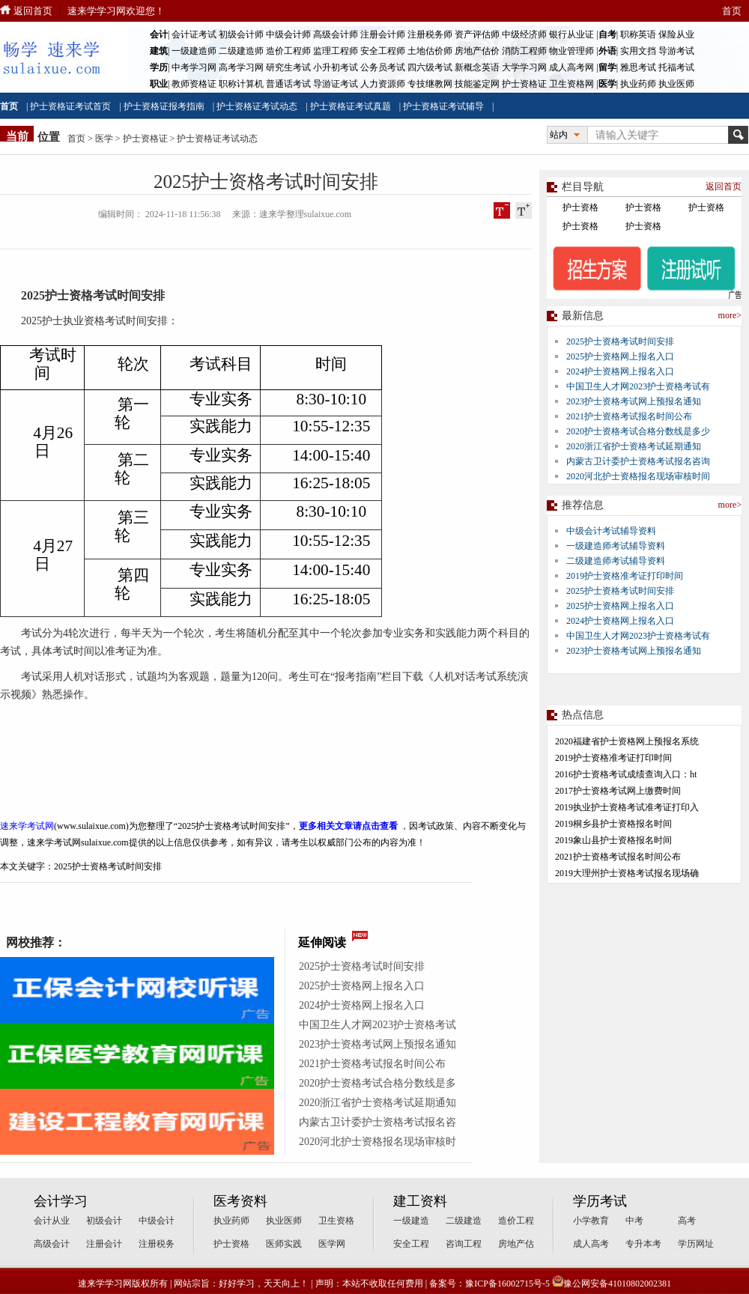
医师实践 (284, 1244)
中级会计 (157, 1220)
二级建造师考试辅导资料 (615, 561)
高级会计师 (335, 34)
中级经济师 (524, 34)
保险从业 (676, 34)
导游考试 (676, 51)
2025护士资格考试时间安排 (362, 966)
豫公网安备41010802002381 (611, 1283)
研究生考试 (288, 67)
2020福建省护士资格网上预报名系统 (627, 741)
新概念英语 (477, 67)
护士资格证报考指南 (164, 106)
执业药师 (638, 84)
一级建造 (411, 1220)
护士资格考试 (81, 295)
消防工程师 (524, 51)
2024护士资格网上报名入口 (362, 1005)
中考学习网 (194, 67)
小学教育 (591, 1220)
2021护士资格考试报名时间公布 (372, 1063)
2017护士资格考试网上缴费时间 (618, 791)
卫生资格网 (571, 84)
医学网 (331, 1244)
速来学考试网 (27, 826)
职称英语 (638, 34)
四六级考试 (429, 67)
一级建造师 (194, 51)
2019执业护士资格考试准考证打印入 (627, 807)
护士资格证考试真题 (350, 106)
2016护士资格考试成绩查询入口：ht (626, 774)
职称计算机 (241, 84)
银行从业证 (571, 34)
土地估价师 (429, 51)
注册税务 (157, 1244)
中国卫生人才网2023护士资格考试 (377, 1024)
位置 (48, 137)
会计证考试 (194, 34)
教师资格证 (194, 84)
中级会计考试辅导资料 (611, 531)
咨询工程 (464, 1244)
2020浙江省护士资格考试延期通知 (377, 1102)
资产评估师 (477, 34)
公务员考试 (382, 67)
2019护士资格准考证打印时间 (624, 576)
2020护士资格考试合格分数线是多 (377, 1083)
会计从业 (52, 1220)
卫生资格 (336, 1220)
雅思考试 (638, 67)
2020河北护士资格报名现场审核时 (377, 1141)
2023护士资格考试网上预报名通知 (377, 1044)
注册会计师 (382, 34)
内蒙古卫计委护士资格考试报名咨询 (638, 461)
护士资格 (580, 207)
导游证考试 (335, 84)
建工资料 (420, 1201)
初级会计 (104, 1220)
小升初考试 (335, 67)
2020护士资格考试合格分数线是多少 (638, 431)
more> (730, 315)
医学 (104, 138)
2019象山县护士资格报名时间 (613, 840)
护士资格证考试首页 (70, 106)
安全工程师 (382, 51)
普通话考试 (288, 84)
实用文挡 (638, 51)
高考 (687, 1220)
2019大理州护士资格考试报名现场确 (627, 873)
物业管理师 (571, 51)
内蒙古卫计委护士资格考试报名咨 (377, 1122)
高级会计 (52, 1244)
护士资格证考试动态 (256, 106)
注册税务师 (429, 34)
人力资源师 (382, 84)
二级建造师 (241, 51)
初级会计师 (241, 34)
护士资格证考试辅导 (443, 106)
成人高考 (591, 1244)
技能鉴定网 (477, 84)
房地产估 (516, 1244)
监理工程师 (335, 51)
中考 (634, 1220)
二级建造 (464, 1220)
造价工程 (516, 1220)
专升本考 (643, 1244)
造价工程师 (288, 51)
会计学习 (61, 1201)
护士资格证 (524, 84)
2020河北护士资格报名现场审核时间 (638, 476)
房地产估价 (477, 51)
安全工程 (411, 1244)
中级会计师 (288, 34)
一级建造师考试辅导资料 (615, 546)
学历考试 (600, 1201)
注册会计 (104, 1244)
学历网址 (696, 1244)
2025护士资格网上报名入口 (362, 985)
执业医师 (676, 84)
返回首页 (32, 10)
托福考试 (676, 67)
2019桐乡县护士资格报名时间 (613, 823)
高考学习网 (241, 67)
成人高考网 (571, 67)
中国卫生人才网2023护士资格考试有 (638, 386)
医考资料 (240, 1201)
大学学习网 (524, 67)
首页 (732, 10)
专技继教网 (429, 84)
